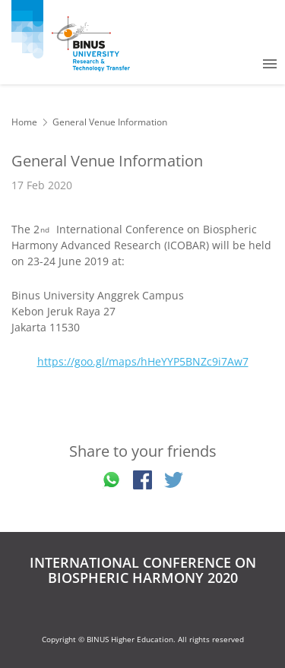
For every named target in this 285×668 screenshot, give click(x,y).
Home (24, 122)
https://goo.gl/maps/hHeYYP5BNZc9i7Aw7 (143, 361)
